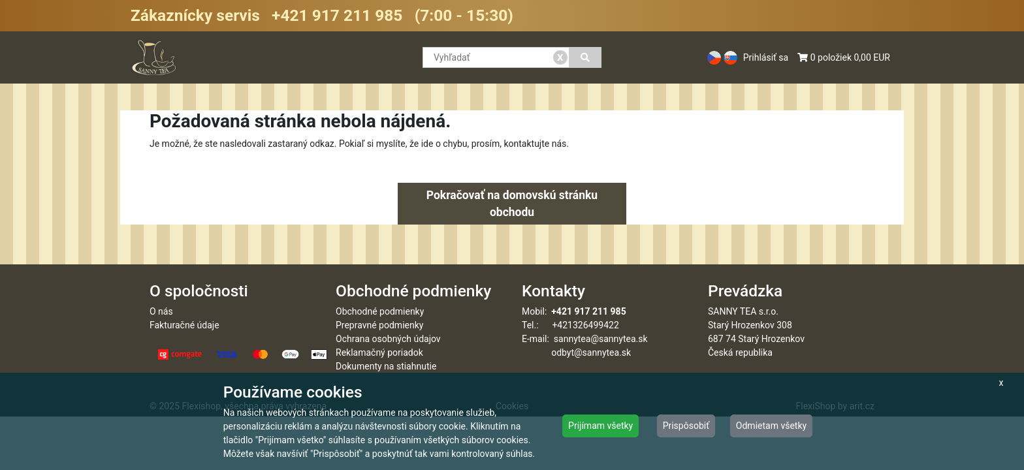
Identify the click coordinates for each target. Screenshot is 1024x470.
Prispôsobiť (686, 425)
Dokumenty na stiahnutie (386, 366)
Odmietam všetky (771, 425)
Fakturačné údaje (184, 325)
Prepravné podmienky (379, 325)
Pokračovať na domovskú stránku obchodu (512, 204)
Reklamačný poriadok (379, 352)
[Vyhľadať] (585, 57)
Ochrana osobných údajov (388, 339)
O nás (161, 311)
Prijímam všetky (600, 425)
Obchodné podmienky (380, 311)
